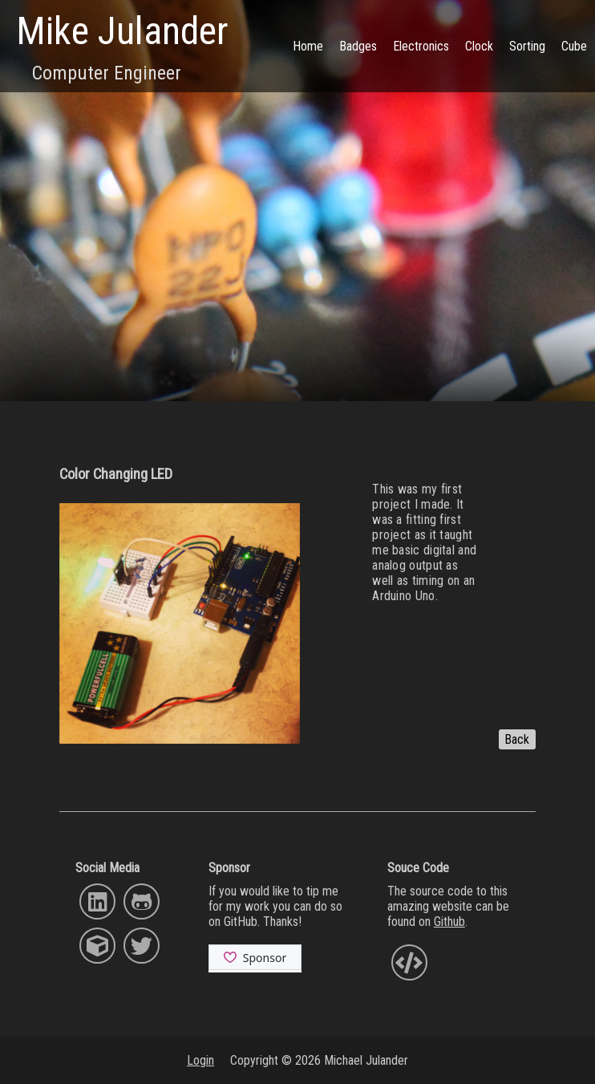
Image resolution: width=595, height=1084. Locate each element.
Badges (358, 46)
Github (449, 921)
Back (517, 739)
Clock (479, 46)
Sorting (527, 46)
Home (308, 46)
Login (200, 1060)
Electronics (421, 46)
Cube (574, 46)
